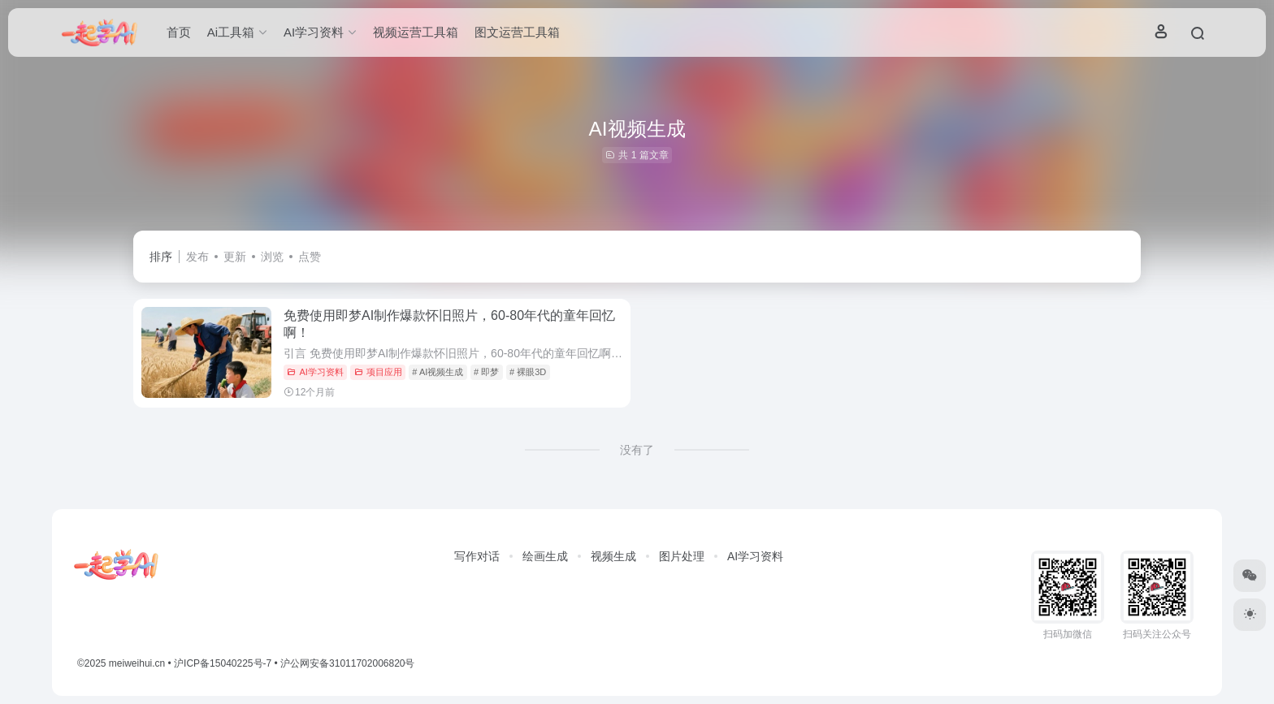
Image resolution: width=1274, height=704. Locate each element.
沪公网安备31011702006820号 (347, 663)
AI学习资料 (315, 372)
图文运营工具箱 (517, 32)
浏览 (272, 256)
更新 (234, 256)
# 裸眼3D (527, 372)
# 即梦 (486, 372)
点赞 (309, 256)
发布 (197, 256)
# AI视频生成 (437, 372)
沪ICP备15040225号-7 (222, 663)
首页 (179, 32)
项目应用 (378, 372)
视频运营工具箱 (415, 32)
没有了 (637, 449)
